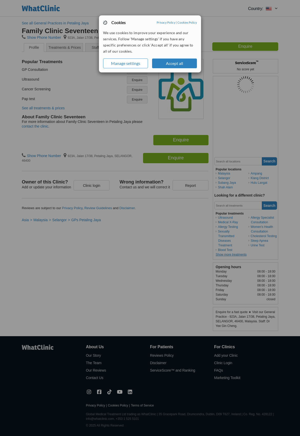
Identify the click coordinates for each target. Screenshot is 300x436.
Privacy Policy (166, 22)
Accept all (174, 63)
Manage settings (125, 63)
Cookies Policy (187, 22)
